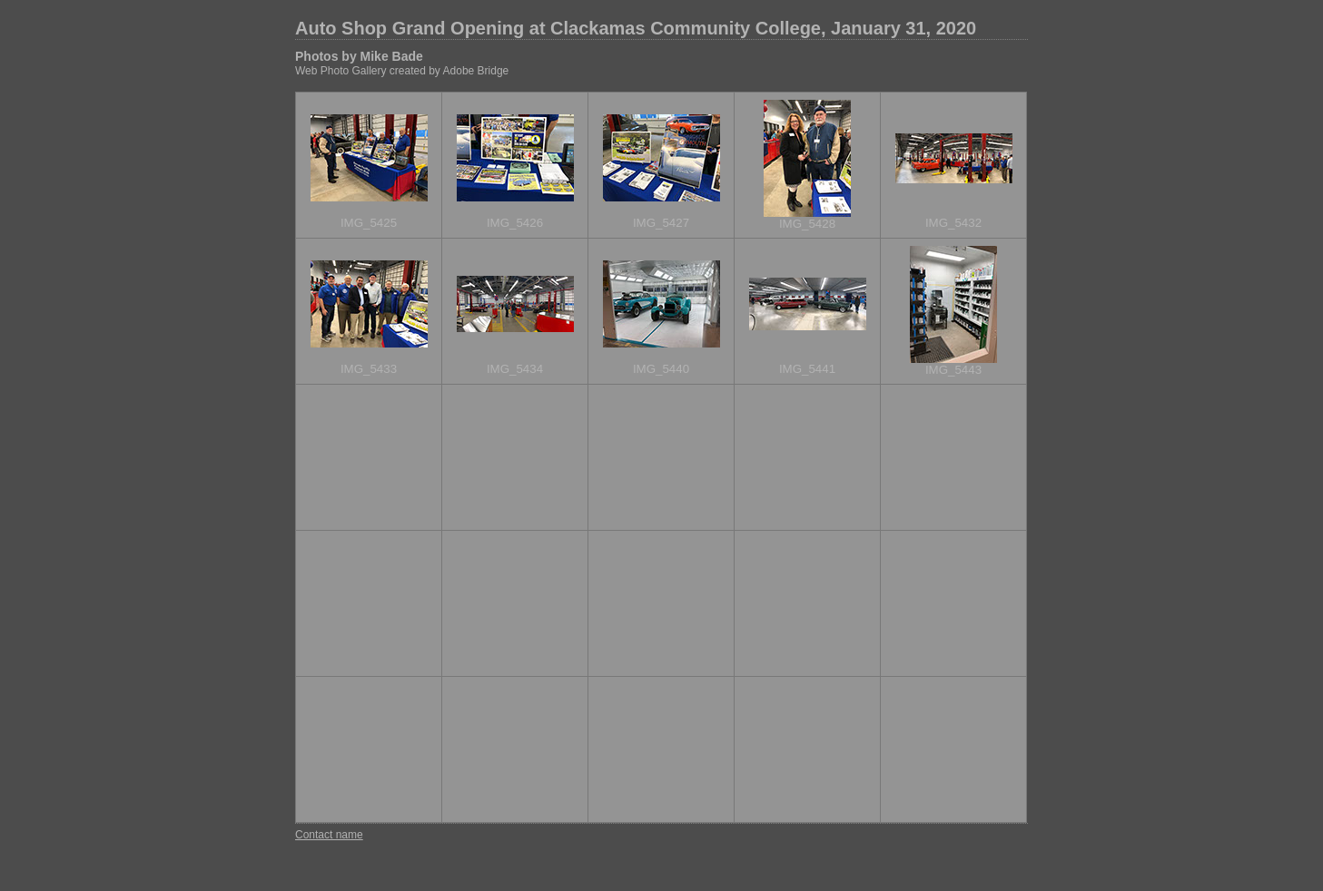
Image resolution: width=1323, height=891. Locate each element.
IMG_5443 (953, 370)
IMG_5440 (661, 369)
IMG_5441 (807, 369)
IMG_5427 (661, 223)
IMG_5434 (515, 369)
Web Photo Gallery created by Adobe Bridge (401, 70)
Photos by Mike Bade (359, 56)
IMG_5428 (807, 223)
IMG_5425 (369, 223)
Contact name (329, 834)
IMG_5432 (953, 223)
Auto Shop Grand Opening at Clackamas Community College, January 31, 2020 (635, 28)
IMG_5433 (369, 369)
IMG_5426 (515, 223)
